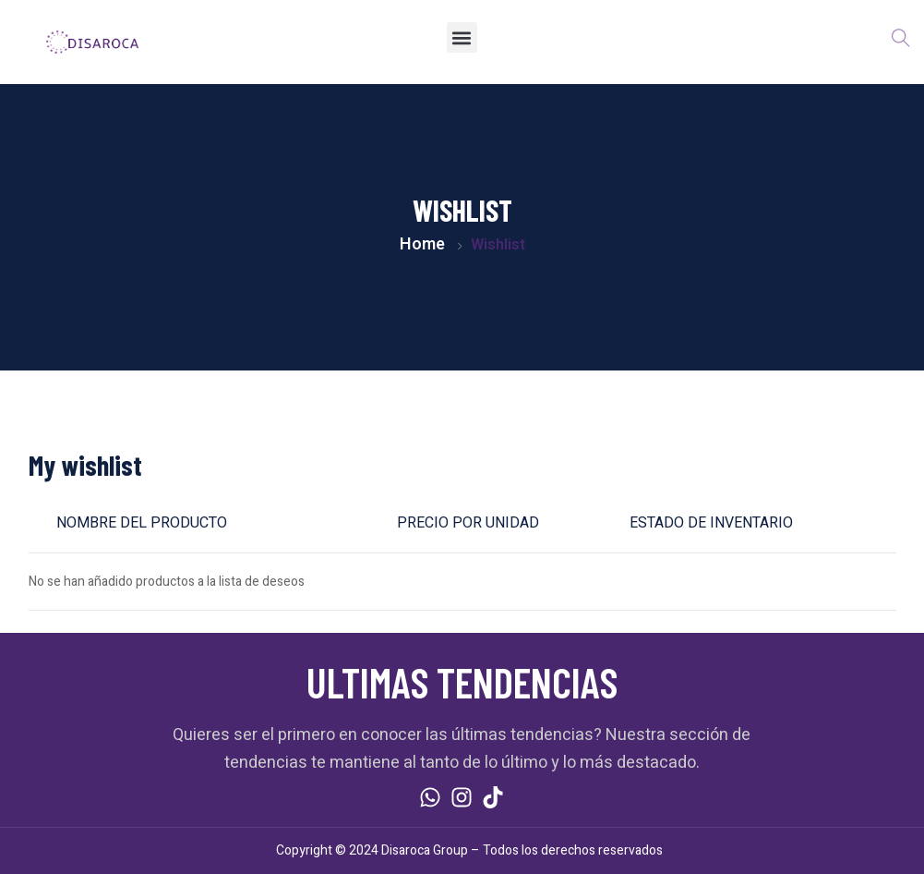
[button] (462, 37)
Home (422, 244)
